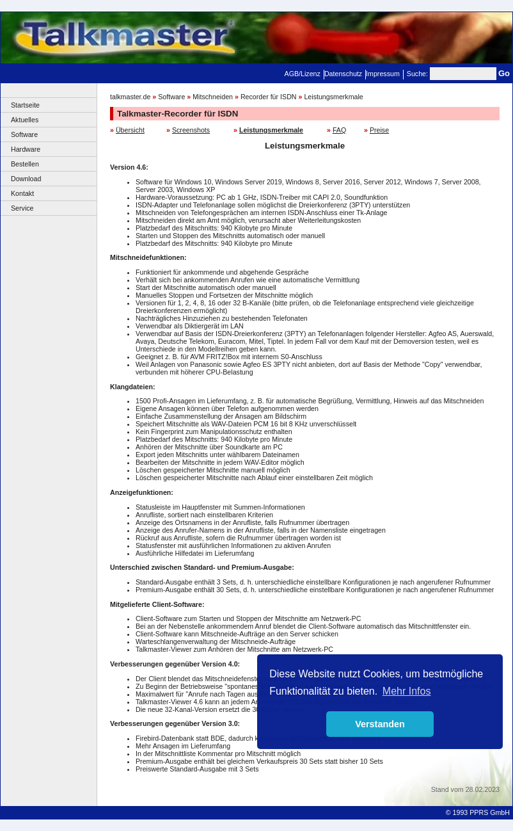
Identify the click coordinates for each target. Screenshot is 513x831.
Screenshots (191, 130)
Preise (379, 130)
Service (22, 208)
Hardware (25, 149)
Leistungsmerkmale (333, 97)
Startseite (25, 105)
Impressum (383, 73)
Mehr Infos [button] (407, 691)
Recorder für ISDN (269, 97)
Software (24, 134)
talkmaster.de (130, 97)
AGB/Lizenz (302, 73)
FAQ (339, 130)
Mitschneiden (213, 97)
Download (26, 178)
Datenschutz (343, 73)
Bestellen (25, 164)
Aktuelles (24, 120)
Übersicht (130, 130)
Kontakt (22, 193)
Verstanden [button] (380, 724)
